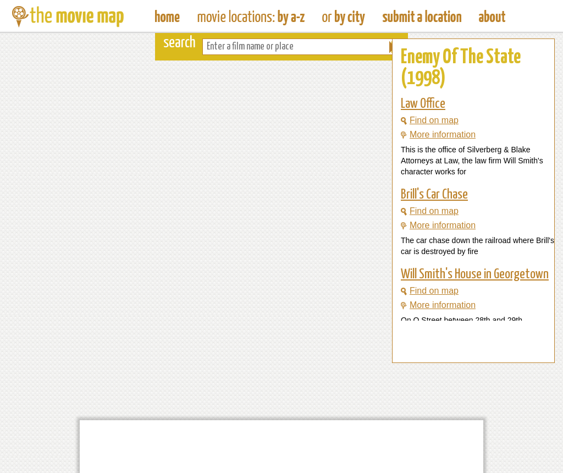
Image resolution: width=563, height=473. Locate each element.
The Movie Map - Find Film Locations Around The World (167, 16)
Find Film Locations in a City (343, 16)
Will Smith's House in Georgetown (475, 274)
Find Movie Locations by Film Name (251, 16)
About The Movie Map (492, 16)
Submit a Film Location (422, 16)
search (179, 43)
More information (438, 134)
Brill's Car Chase (434, 194)
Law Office (423, 104)
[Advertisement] (464, 341)
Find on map (430, 120)
